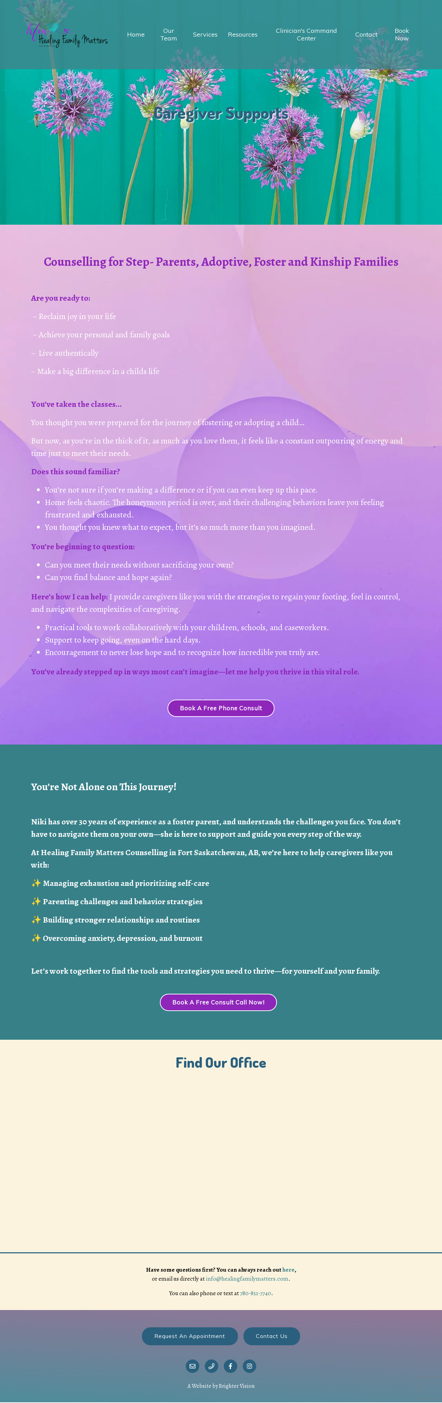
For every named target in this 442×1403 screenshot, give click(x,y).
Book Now (402, 34)
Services (205, 34)
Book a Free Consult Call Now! (218, 1002)
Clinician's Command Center (306, 34)
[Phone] (211, 1367)
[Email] (192, 1367)
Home (136, 34)
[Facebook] (230, 1367)
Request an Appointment (189, 1336)
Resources (243, 34)
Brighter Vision (236, 1387)
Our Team (168, 34)
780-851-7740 (255, 1294)
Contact (366, 34)
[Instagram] (249, 1367)
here (288, 1270)
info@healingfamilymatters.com (247, 1279)
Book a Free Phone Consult (221, 708)
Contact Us (272, 1336)
